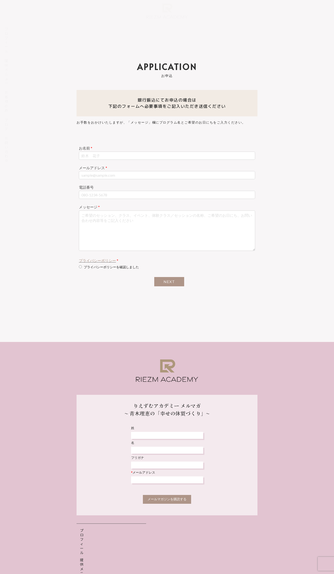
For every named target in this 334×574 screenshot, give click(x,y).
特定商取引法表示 (184, 559)
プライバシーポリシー (97, 260)
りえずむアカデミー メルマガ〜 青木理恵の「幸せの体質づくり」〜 (167, 409)
